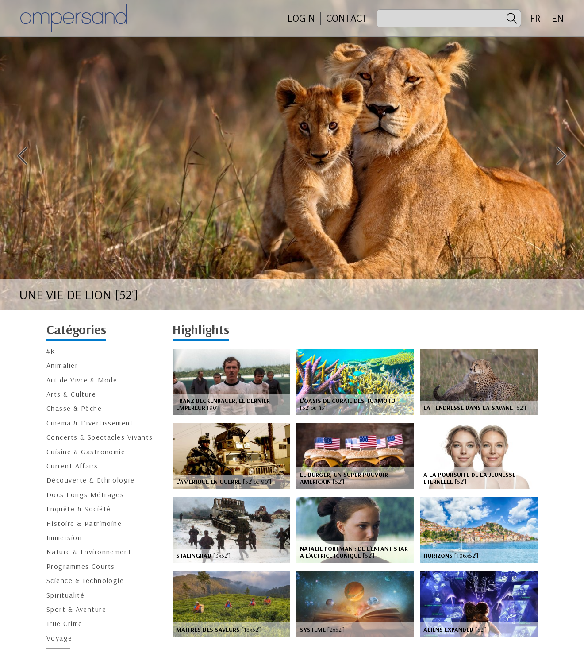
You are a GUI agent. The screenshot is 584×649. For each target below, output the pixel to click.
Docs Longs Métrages (85, 495)
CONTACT (347, 18)
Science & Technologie (85, 580)
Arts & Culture (71, 394)
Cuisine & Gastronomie (85, 452)
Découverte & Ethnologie (90, 480)
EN (558, 18)
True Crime (64, 623)
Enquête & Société (78, 509)
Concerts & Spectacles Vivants (99, 437)
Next (561, 155)
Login (301, 18)
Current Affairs (72, 466)
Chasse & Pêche (74, 408)
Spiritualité (65, 595)
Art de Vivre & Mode (81, 380)
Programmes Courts (80, 566)
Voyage (59, 638)
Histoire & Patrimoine (84, 523)
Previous (22, 155)
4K (51, 351)
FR (535, 18)
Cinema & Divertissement (89, 423)
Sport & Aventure (76, 609)
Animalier (62, 365)
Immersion (64, 537)
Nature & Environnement (89, 552)
